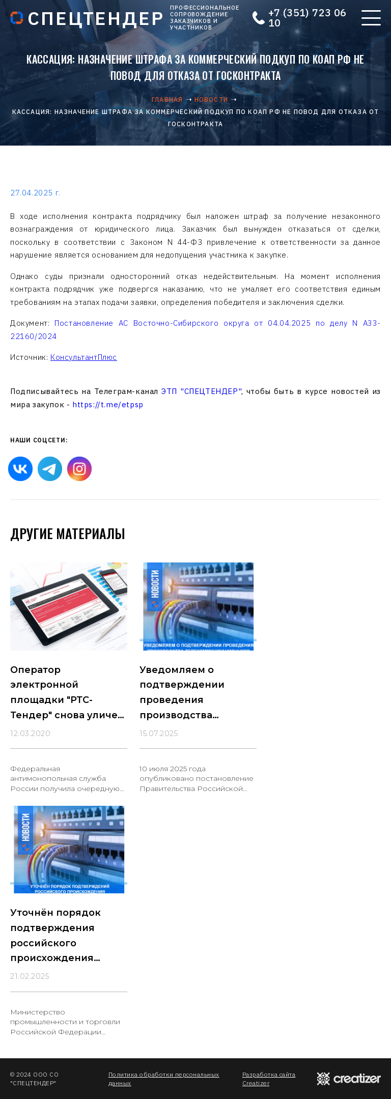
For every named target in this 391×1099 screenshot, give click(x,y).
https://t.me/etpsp (108, 404)
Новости (211, 99)
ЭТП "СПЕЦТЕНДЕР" (201, 391)
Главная (167, 99)
